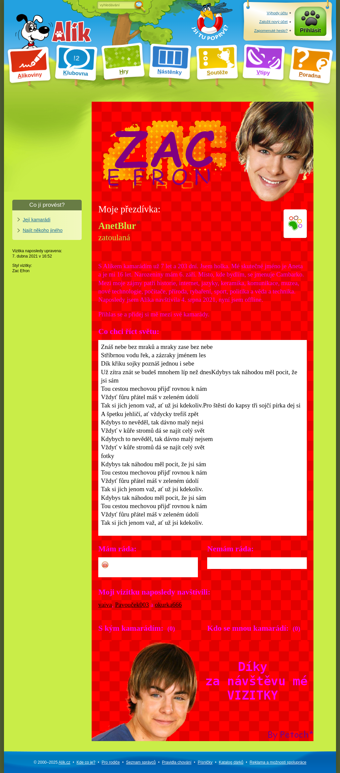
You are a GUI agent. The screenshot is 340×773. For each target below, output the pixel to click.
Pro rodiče (111, 762)
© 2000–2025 (52, 762)
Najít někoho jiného (43, 230)
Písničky (205, 762)
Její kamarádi (36, 219)
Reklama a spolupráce (278, 762)
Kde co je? (85, 762)
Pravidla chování (177, 762)
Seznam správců (141, 762)
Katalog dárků (231, 762)
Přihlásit (310, 30)
